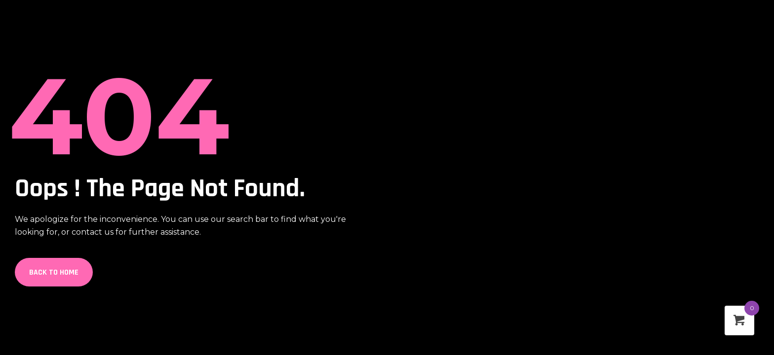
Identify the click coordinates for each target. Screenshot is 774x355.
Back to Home (53, 272)
